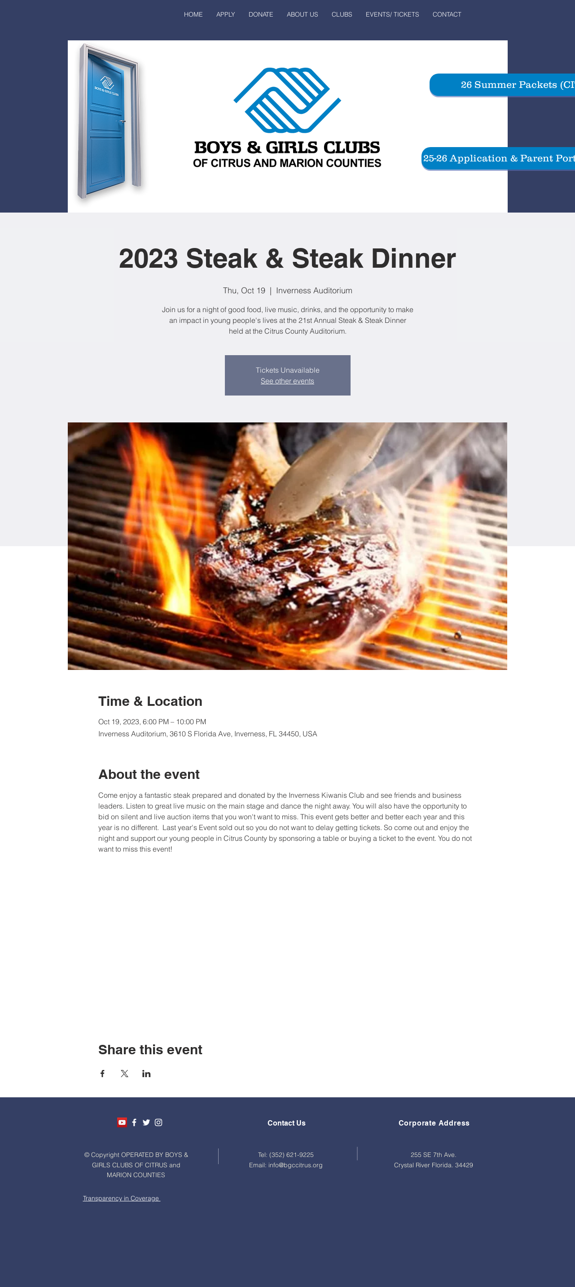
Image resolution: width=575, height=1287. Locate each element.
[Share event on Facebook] (102, 1073)
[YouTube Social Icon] (122, 1122)
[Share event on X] (124, 1073)
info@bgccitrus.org (295, 1165)
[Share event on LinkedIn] (146, 1073)
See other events (287, 380)
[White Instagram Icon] (158, 1122)
